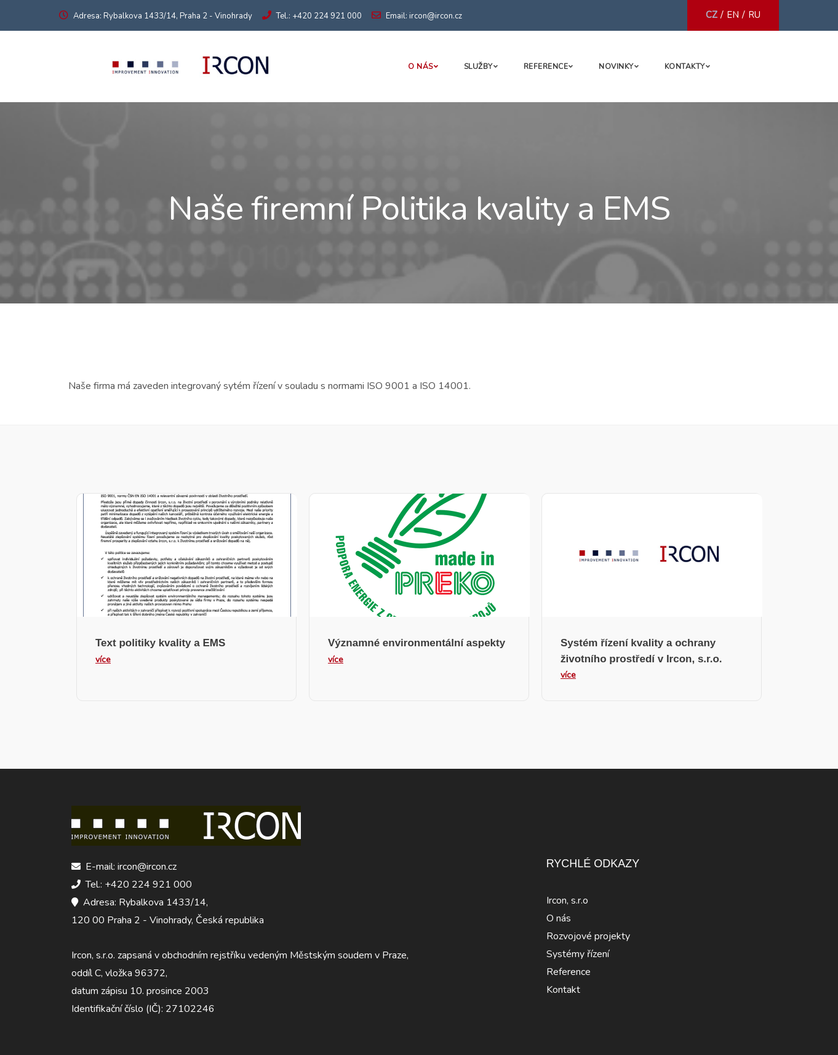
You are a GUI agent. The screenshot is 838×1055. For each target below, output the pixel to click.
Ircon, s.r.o (567, 900)
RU (754, 15)
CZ (711, 15)
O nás (420, 66)
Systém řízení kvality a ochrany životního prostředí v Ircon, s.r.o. (641, 651)
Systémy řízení (577, 954)
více (103, 659)
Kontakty (684, 66)
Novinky (616, 66)
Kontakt (563, 990)
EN (733, 15)
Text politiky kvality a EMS (160, 643)
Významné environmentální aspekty (416, 643)
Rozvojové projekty (588, 936)
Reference (546, 66)
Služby (478, 66)
